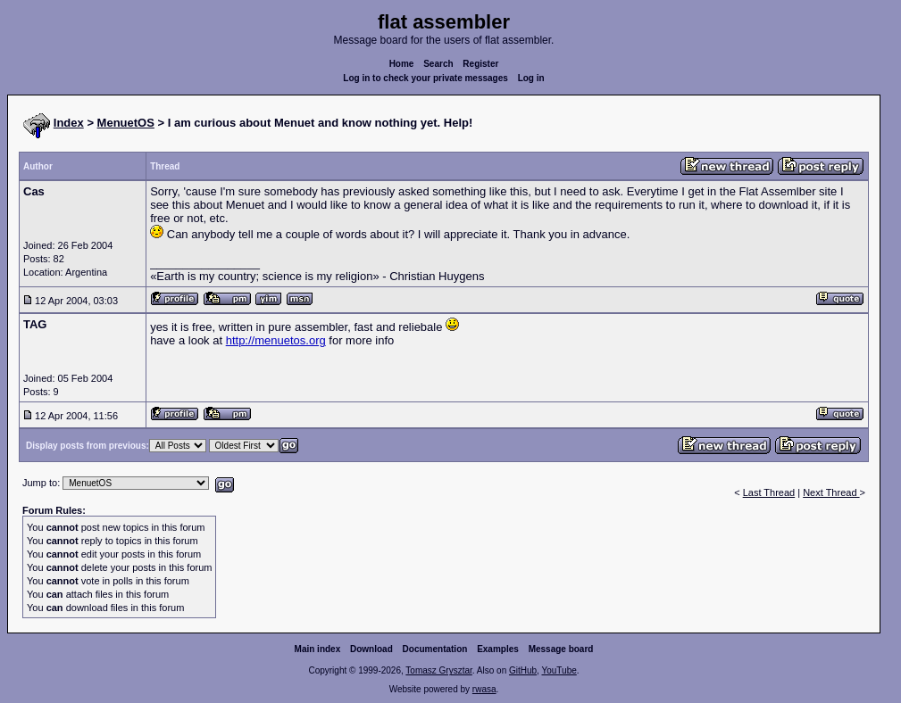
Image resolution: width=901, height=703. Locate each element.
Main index (318, 649)
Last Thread (769, 492)
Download (371, 649)
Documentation (435, 649)
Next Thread (831, 492)
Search (438, 64)
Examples (498, 649)
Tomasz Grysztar (438, 670)
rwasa (484, 689)
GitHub (523, 670)
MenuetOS (125, 122)
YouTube (558, 670)
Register (480, 64)
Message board (561, 649)
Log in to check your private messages (425, 78)
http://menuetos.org (276, 340)
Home (401, 64)
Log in (531, 78)
